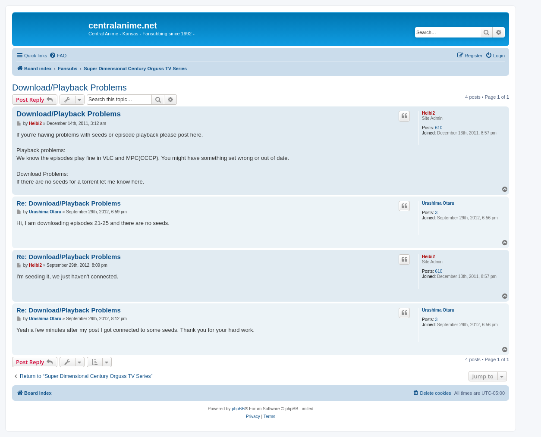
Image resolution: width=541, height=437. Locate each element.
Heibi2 (428, 113)
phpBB (238, 408)
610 (439, 127)
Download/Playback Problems (69, 87)
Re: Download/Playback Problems (68, 203)
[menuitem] (57, 55)
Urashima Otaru (438, 203)
